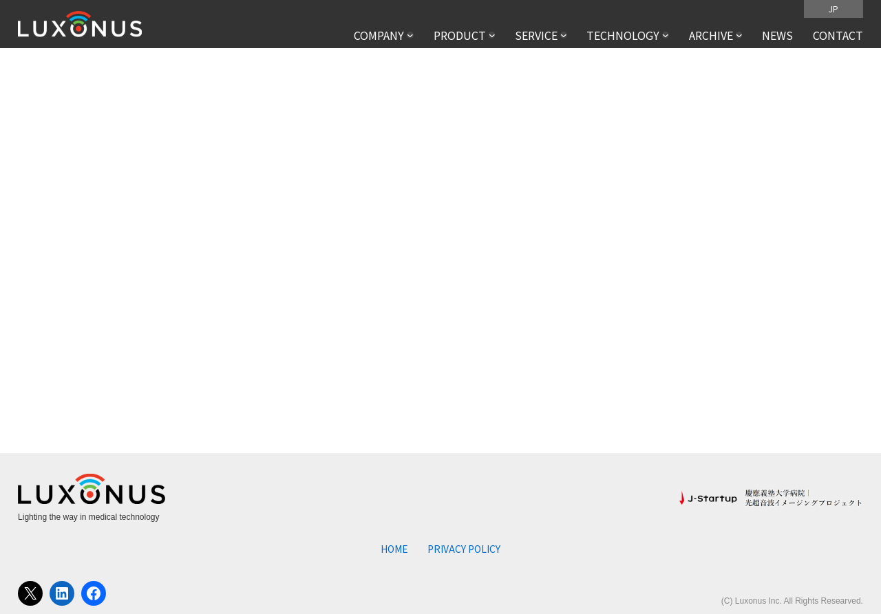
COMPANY (379, 35)
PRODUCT (460, 35)
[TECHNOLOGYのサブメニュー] (665, 35)
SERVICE (536, 35)
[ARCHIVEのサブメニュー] (739, 35)
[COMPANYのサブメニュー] (410, 35)
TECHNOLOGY (622, 35)
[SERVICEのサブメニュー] (563, 35)
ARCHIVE (711, 35)
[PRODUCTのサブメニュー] (492, 35)
